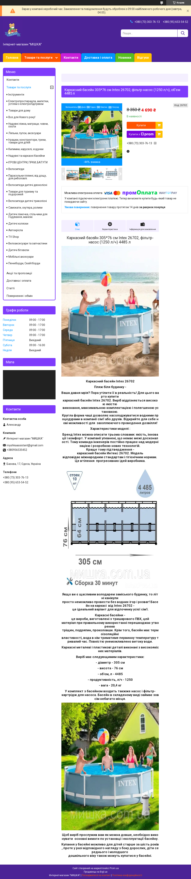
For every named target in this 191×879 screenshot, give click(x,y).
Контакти (71, 57)
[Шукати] (182, 33)
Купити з (141, 134)
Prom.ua (114, 868)
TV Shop (13, 236)
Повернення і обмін (19, 296)
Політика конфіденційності (127, 875)
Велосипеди (16, 169)
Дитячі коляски (18, 223)
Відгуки (143, 57)
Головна (12, 57)
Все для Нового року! (21, 117)
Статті (10, 288)
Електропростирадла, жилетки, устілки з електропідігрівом (28, 102)
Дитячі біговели (18, 250)
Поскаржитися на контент (96, 875)
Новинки (124, 57)
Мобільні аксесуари (21, 256)
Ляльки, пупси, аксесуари (24, 133)
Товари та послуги (38, 57)
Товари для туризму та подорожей (23, 193)
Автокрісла (15, 230)
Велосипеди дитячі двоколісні (27, 185)
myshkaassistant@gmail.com (25, 445)
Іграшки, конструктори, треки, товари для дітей (27, 141)
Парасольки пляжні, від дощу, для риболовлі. (27, 177)
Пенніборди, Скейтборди (24, 263)
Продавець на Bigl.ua (95, 871)
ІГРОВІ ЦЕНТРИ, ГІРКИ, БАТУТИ (28, 162)
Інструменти (16, 94)
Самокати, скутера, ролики (25, 207)
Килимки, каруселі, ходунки (25, 149)
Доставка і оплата (98, 57)
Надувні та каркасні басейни (26, 155)
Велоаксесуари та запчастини (27, 243)
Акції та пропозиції (19, 273)
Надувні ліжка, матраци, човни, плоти (28, 125)
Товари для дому (19, 110)
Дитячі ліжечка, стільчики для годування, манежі (27, 215)
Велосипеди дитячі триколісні (27, 201)
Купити (141, 125)
